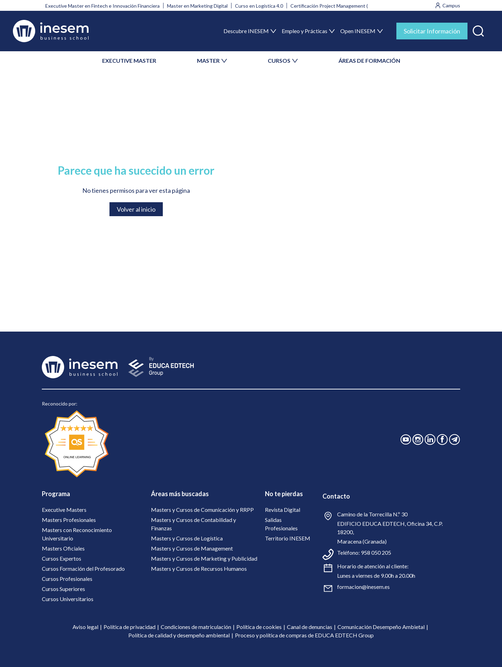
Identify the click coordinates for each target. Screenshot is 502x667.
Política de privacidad (129, 626)
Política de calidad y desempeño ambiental (179, 635)
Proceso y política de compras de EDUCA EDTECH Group (304, 635)
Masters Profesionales (69, 519)
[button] (478, 29)
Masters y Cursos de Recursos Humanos (199, 568)
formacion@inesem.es (363, 586)
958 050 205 (376, 552)
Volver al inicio (136, 209)
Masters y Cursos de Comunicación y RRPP (202, 509)
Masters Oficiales (63, 548)
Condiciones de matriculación (196, 626)
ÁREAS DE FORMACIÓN (369, 60)
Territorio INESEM (287, 538)
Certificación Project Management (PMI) (334, 6)
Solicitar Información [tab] (432, 31)
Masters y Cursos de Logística (187, 538)
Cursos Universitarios (67, 599)
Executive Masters (64, 509)
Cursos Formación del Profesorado (83, 568)
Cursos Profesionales (67, 578)
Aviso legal (85, 626)
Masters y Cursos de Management (192, 548)
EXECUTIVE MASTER (129, 60)
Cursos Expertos (61, 558)
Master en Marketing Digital (197, 6)
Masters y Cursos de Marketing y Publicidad (204, 558)
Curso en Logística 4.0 (259, 6)
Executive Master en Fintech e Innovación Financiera (102, 6)
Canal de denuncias (309, 626)
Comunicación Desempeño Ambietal (381, 626)
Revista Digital (282, 509)
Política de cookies (259, 626)
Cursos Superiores (63, 588)
